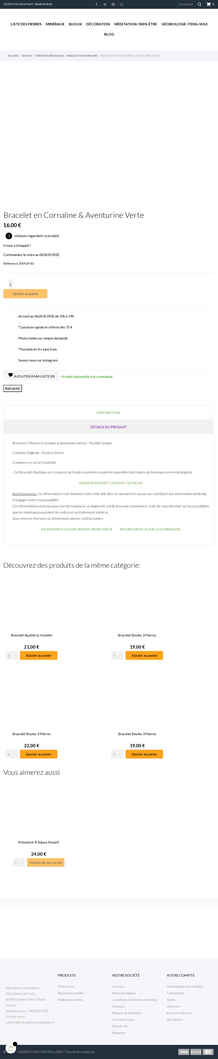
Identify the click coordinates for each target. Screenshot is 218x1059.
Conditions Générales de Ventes (135, 1000)
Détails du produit (108, 427)
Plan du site (120, 1026)
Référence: (11, 263)
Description (108, 412)
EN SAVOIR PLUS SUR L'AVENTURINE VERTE (77, 529)
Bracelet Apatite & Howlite (31, 634)
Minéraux (55, 24)
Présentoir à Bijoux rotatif (38, 838)
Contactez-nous (123, 1019)
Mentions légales (124, 993)
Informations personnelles (185, 986)
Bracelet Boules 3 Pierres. (137, 634)
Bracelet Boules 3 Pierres (31, 731)
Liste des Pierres (26, 24)
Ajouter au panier (25, 293)
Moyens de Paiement (126, 1013)
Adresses (173, 1006)
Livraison (118, 986)
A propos (118, 1006)
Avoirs (171, 1000)
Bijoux (75, 24)
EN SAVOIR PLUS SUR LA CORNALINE (150, 529)
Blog (109, 34)
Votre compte (181, 975)
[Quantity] (12, 654)
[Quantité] (10, 284)
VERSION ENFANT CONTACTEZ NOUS (111, 483)
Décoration (98, 24)
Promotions (66, 986)
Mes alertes (175, 1019)
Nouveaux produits (71, 993)
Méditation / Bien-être (135, 24)
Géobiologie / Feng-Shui (184, 24)
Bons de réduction (179, 1013)
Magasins (118, 1033)
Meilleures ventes (70, 1000)
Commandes (175, 993)
